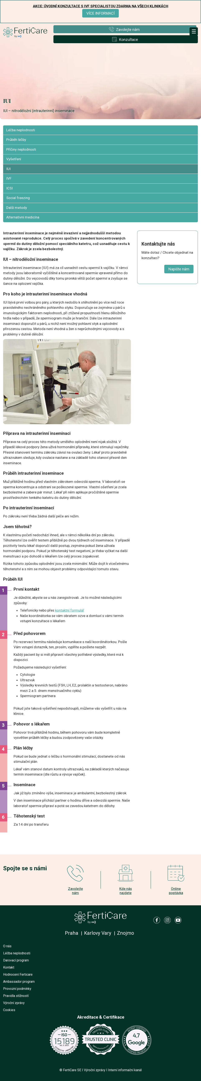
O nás (7, 946)
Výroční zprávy (14, 1003)
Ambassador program (19, 982)
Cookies (9, 1010)
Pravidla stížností (16, 996)
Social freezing (18, 198)
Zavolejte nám (128, 29)
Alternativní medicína (22, 217)
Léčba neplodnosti (20, 130)
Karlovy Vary (97, 933)
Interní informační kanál (125, 1070)
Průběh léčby (16, 139)
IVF (8, 178)
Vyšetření (13, 159)
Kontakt (8, 967)
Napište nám (178, 269)
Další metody (16, 208)
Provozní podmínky (17, 989)
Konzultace (128, 39)
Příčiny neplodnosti (21, 149)
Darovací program (16, 960)
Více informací (100, 13)
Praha (71, 933)
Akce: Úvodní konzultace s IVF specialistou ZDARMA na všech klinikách (100, 6)
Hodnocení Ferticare (18, 974)
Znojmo (125, 933)
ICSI (9, 188)
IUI (8, 169)
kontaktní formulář (69, 610)
